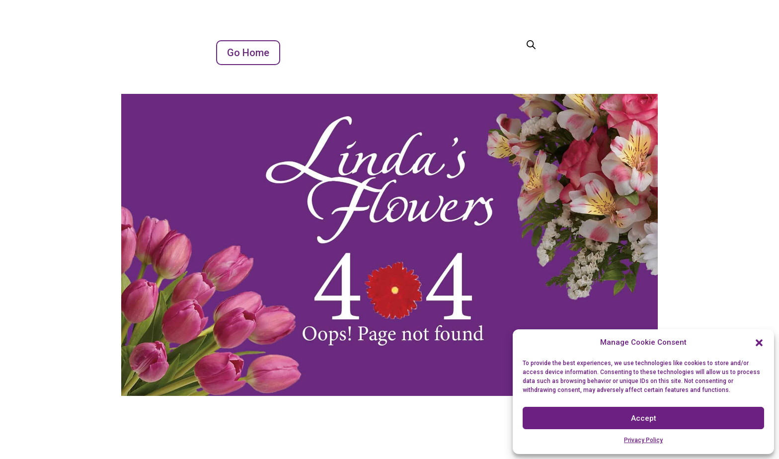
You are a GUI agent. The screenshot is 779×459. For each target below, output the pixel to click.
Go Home (248, 53)
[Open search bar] (531, 44)
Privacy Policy (643, 440)
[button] (759, 343)
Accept (643, 418)
